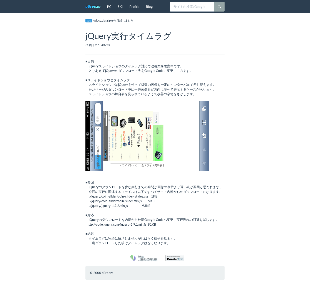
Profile (134, 6)
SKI (120, 6)
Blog (149, 6)
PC (109, 6)
